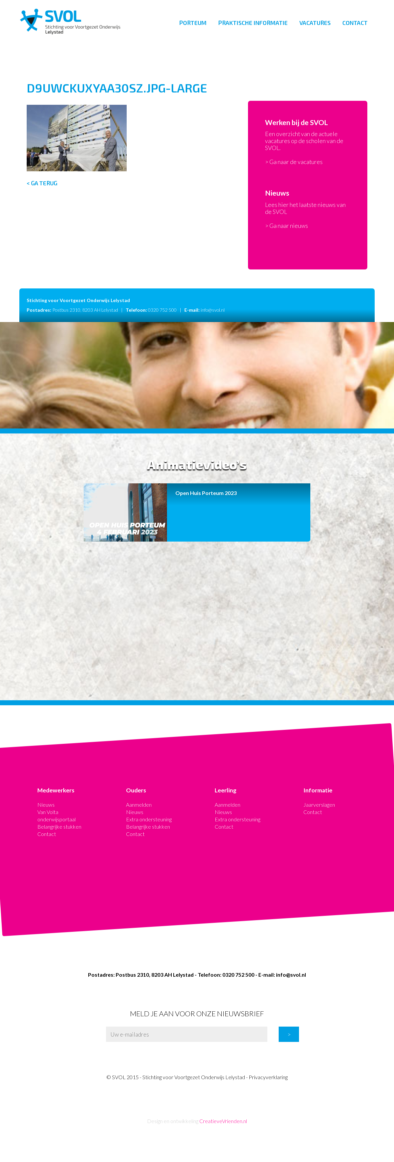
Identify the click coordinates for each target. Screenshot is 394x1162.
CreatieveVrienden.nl (223, 1121)
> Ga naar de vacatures (294, 161)
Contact (355, 22)
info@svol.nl (213, 310)
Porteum (193, 22)
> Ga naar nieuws (286, 225)
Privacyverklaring (268, 1077)
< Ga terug (42, 183)
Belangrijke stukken (59, 826)
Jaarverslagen (319, 804)
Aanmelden (139, 804)
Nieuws (46, 804)
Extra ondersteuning (149, 819)
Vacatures (315, 22)
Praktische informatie (253, 22)
